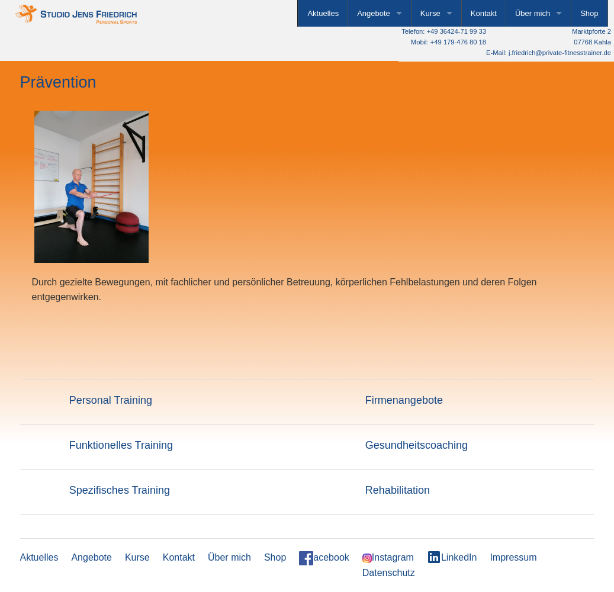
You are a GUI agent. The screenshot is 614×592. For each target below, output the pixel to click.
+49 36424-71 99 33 (456, 31)
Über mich (532, 13)
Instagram (388, 559)
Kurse (430, 13)
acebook (324, 560)
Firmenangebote (404, 401)
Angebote (373, 13)
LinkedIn (452, 559)
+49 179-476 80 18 (458, 42)
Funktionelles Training (121, 446)
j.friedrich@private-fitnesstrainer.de (560, 52)
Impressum (513, 559)
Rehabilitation (397, 492)
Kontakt (484, 13)
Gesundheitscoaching (416, 446)
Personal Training (110, 401)
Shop (589, 13)
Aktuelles (323, 13)
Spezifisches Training (119, 492)
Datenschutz (388, 574)
